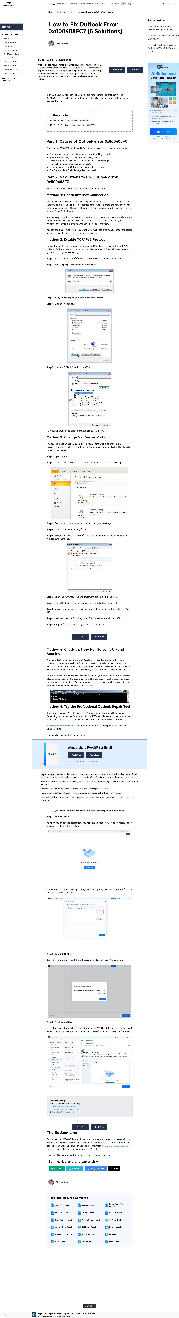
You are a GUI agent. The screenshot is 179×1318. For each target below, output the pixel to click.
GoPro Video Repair (117, 1220)
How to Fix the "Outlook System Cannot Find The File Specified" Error (11, 46)
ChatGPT (56, 1169)
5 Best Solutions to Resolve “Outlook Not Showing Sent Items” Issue (11, 58)
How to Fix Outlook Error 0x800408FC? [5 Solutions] (95, 12)
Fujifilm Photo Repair (64, 1234)
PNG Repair (114, 1241)
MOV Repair (60, 1241)
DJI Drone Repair (89, 1227)
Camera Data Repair (63, 1227)
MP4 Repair (114, 1234)
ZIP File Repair (88, 1213)
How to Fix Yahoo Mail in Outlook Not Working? (11, 69)
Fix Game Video (88, 1234)
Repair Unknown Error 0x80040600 (67, 1106)
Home (51, 12)
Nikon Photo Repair (117, 1227)
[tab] (11, 34)
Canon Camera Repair (91, 1220)
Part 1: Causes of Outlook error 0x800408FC (73, 120)
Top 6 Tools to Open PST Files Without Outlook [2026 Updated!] (11, 54)
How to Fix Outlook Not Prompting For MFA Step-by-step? (11, 66)
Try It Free (117, 69)
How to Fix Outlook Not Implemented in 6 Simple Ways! (11, 43)
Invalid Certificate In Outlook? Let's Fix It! (11, 73)
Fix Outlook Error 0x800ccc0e (64, 1112)
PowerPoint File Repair (116, 1205)
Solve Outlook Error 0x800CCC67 (66, 1109)
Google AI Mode (96, 1169)
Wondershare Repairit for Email (62, 725)
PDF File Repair (61, 1213)
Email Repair (63, 12)
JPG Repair (86, 1241)
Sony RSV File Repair (63, 1220)
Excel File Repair (89, 1205)
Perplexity (75, 1169)
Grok (114, 1169)
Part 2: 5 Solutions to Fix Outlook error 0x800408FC (76, 125)
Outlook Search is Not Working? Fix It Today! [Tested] (11, 50)
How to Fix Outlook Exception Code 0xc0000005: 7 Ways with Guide (11, 62)
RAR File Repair (115, 1213)
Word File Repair (62, 1205)
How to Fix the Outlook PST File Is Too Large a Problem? (11, 39)
